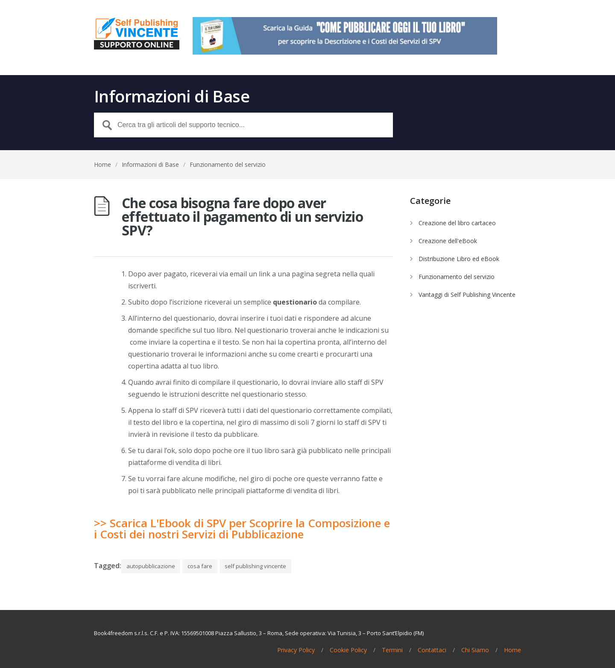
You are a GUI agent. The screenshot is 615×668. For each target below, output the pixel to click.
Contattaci (432, 650)
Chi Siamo (475, 650)
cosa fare (199, 566)
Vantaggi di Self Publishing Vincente (467, 294)
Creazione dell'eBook (448, 241)
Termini (392, 650)
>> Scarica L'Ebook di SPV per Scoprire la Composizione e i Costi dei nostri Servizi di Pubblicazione (242, 528)
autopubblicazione (150, 566)
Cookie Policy (348, 650)
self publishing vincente (255, 566)
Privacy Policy (296, 650)
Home (102, 164)
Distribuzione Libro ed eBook (459, 259)
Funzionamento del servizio (228, 164)
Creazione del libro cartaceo (457, 223)
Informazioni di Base (150, 164)
